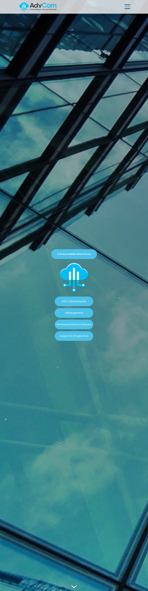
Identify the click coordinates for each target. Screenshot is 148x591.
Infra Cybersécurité (74, 301)
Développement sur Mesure (74, 324)
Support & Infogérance (74, 336)
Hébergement (74, 313)
